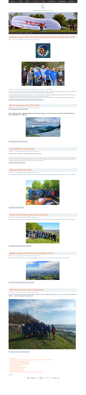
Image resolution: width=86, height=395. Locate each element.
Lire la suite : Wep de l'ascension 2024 (16, 207)
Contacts (71, 1)
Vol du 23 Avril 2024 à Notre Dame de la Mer (28, 215)
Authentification (43, 385)
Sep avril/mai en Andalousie (21, 149)
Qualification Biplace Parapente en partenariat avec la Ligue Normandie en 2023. (26, 371)
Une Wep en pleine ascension (16, 365)
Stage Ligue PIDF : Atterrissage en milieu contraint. (20, 361)
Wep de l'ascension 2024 (20, 170)
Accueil (16, 32)
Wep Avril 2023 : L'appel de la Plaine (17, 368)
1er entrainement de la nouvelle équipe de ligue (19, 362)
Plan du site (43, 386)
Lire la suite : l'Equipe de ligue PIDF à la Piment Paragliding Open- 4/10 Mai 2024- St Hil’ (26, 99)
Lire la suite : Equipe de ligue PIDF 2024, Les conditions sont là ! (21, 282)
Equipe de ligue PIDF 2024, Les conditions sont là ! (32, 253)
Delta (27, 1)
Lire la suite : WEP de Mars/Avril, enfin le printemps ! (19, 351)
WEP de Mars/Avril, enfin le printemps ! (26, 290)
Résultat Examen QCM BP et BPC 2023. (18, 367)
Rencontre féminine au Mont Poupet (17, 370)
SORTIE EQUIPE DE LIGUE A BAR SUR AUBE (19, 364)
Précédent (33, 378)
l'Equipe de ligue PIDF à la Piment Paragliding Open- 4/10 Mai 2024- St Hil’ (42, 37)
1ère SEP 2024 (13, 358)
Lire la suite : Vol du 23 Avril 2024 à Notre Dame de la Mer (20, 245)
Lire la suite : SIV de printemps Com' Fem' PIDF (18, 141)
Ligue (20, 1)
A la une (13, 1)
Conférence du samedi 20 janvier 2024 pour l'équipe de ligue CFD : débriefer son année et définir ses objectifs (31, 359)
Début (28, 378)
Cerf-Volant (52, 1)
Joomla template (35, 392)
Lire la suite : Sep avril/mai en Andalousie (17, 162)
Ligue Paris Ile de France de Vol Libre (43, 10)
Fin (58, 378)
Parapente (35, 1)
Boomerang (62, 1)
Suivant (54, 378)
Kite (43, 1)
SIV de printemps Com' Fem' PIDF (24, 105)
